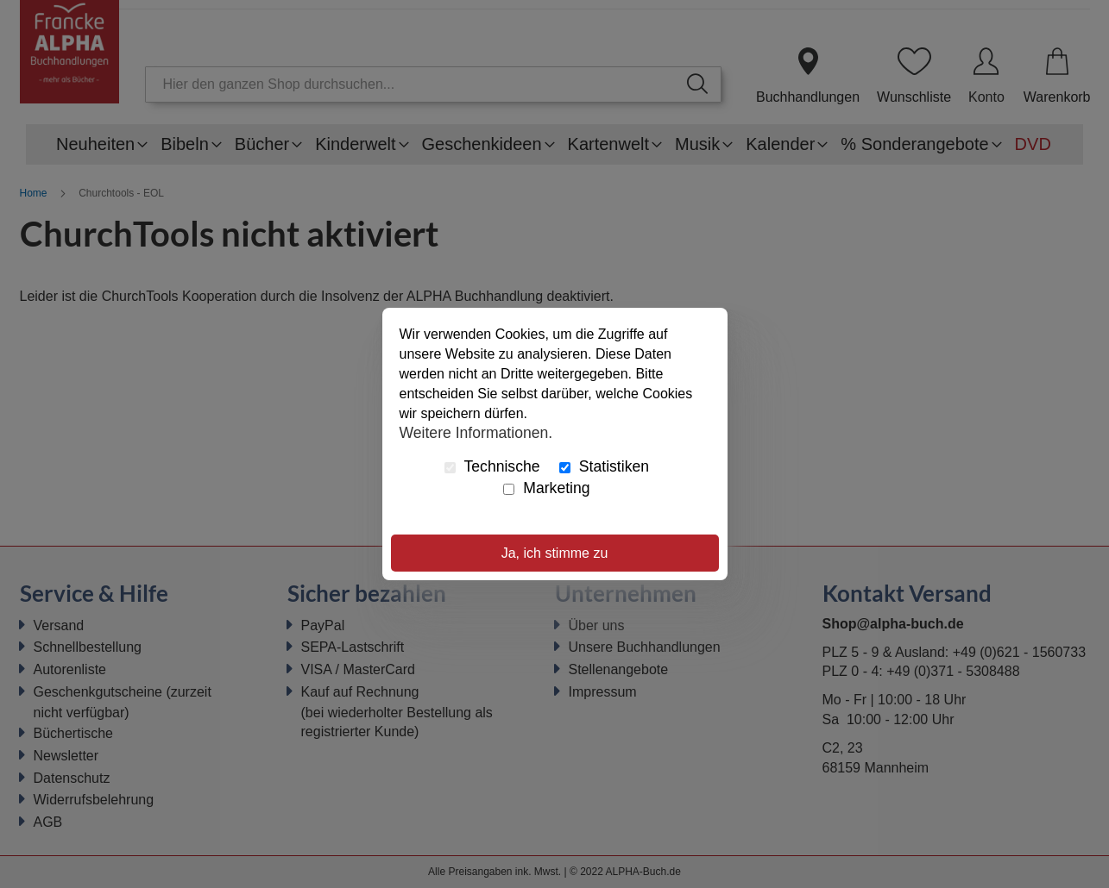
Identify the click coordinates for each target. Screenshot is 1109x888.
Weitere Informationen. (476, 432)
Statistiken (604, 466)
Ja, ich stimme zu (554, 553)
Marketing (546, 488)
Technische (492, 466)
